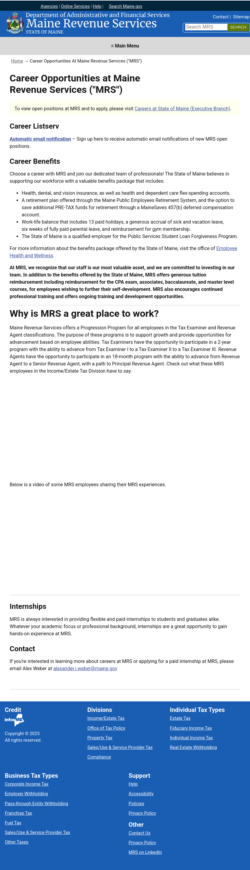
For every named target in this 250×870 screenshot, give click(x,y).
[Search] (238, 27)
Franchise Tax (18, 813)
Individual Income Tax (191, 737)
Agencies (49, 6)
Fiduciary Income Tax (191, 728)
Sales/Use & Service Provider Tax (120, 747)
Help (97, 6)
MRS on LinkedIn (145, 852)
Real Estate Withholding (193, 747)
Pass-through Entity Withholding (36, 803)
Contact (221, 17)
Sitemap (241, 17)
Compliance (99, 757)
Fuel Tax (13, 823)
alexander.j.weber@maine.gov (85, 668)
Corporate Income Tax (26, 784)
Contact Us (140, 833)
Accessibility (141, 793)
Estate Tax (180, 718)
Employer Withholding (26, 793)
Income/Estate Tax (106, 718)
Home (17, 61)
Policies (136, 803)
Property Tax (99, 737)
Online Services (75, 6)
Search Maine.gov (125, 6)
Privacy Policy (142, 813)
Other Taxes (16, 842)
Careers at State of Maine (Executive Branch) (182, 108)
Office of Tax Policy (106, 728)
